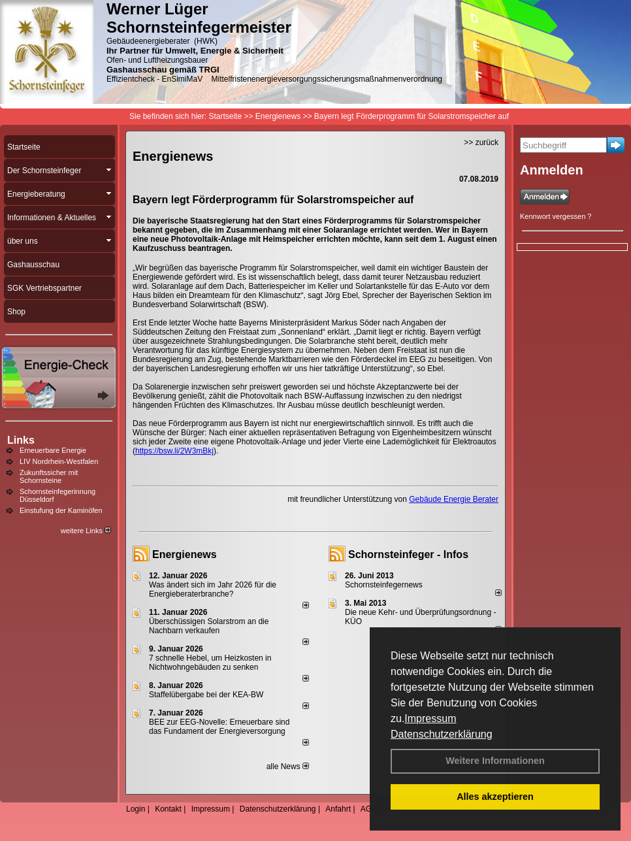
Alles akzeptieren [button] (495, 796)
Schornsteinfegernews (384, 584)
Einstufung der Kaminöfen (61, 510)
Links (21, 440)
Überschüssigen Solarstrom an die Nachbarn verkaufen (208, 626)
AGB (369, 809)
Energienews (184, 554)
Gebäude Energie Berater (453, 499)
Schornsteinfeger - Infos (408, 554)
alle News (288, 766)
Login (135, 809)
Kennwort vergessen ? (555, 216)
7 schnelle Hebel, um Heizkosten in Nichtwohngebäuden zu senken (210, 662)
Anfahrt (338, 809)
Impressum (430, 718)
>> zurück (481, 142)
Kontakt (168, 809)
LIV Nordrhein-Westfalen (59, 461)
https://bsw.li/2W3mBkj (174, 450)
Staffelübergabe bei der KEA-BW (206, 694)
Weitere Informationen (495, 760)
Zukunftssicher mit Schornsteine (49, 476)
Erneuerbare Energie (53, 450)
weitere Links (86, 531)
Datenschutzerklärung (442, 734)
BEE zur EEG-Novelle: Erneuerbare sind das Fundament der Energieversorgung (219, 726)
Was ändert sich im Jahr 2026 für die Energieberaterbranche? (212, 589)
